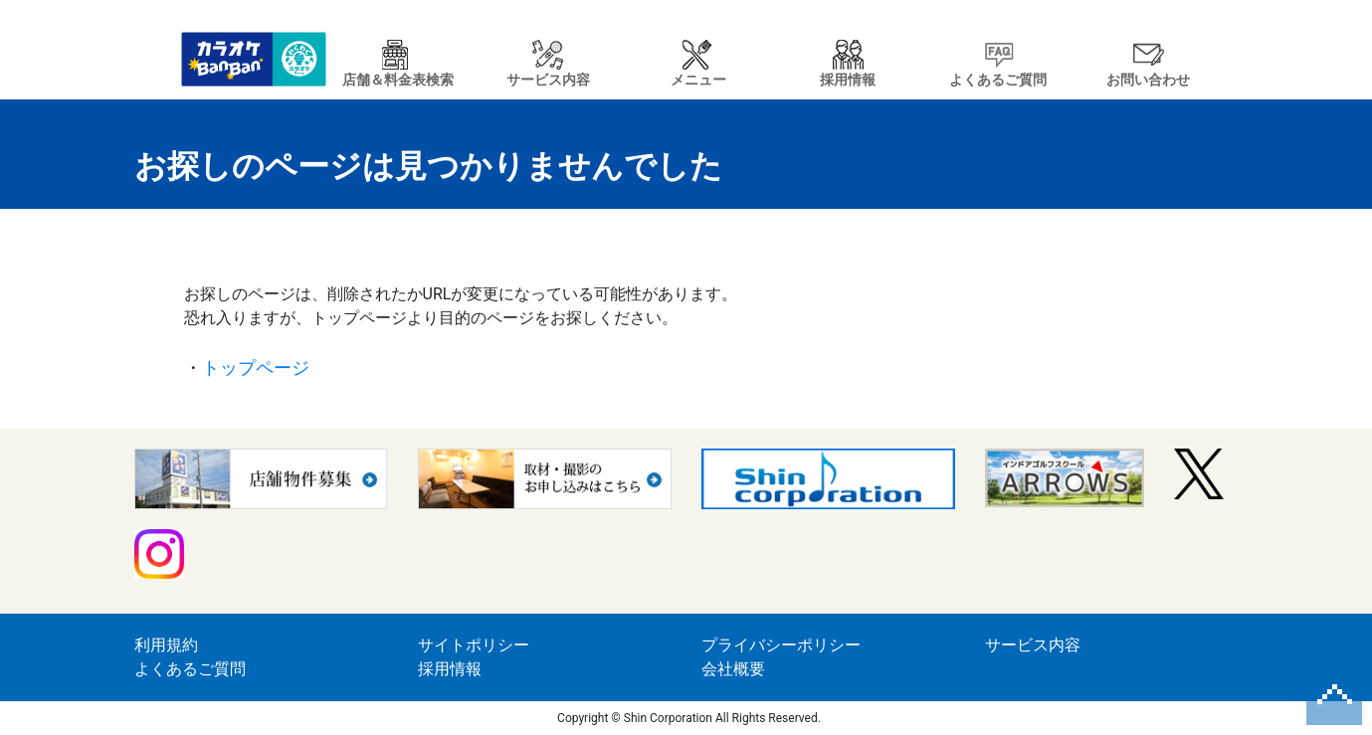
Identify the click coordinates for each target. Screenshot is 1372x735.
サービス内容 (1032, 645)
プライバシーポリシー (781, 645)
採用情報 (450, 668)
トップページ (255, 367)
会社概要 (733, 668)
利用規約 (166, 645)
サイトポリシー (473, 645)
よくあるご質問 (190, 668)
